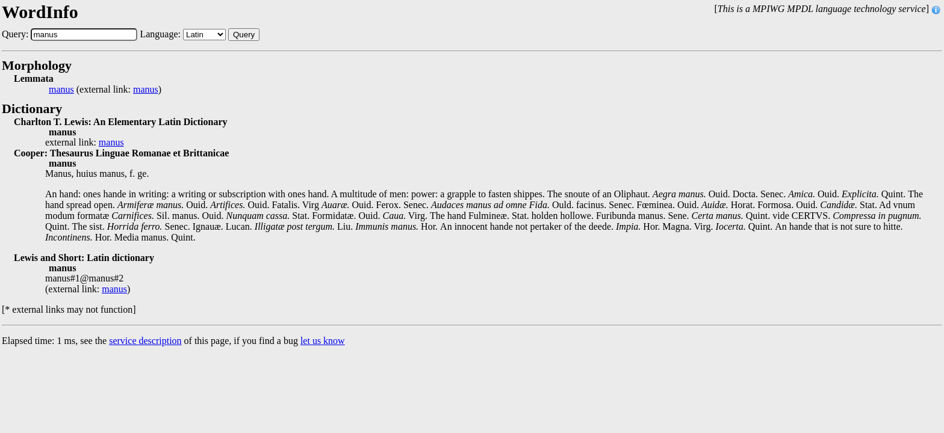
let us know (322, 341)
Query (244, 34)
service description (145, 341)
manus (61, 89)
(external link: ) (105, 89)
